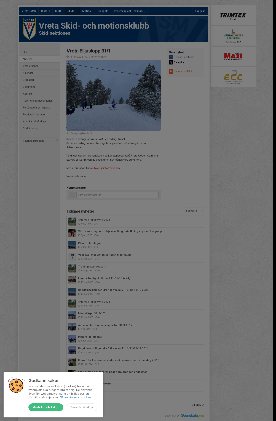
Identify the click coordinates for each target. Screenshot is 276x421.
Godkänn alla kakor (45, 407)
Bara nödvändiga (82, 407)
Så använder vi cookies (75, 397)
